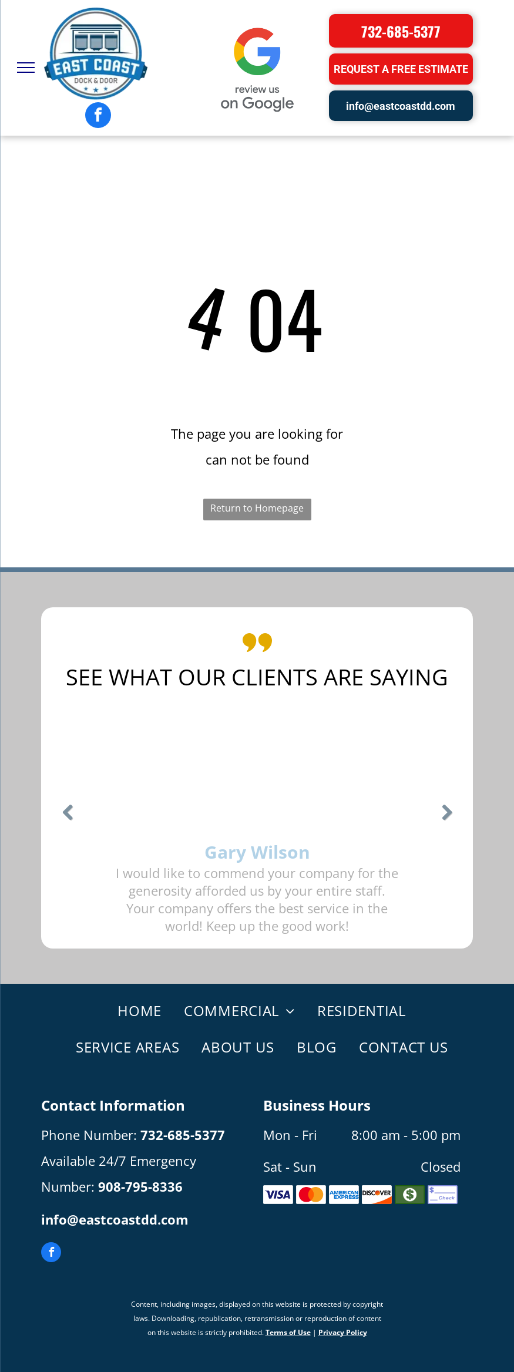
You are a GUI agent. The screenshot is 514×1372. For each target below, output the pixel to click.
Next (446, 820)
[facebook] (98, 116)
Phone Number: (89, 1135)
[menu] (26, 67)
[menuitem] (133, 1011)
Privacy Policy (342, 1332)
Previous (67, 820)
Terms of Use (288, 1332)
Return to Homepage (257, 508)
